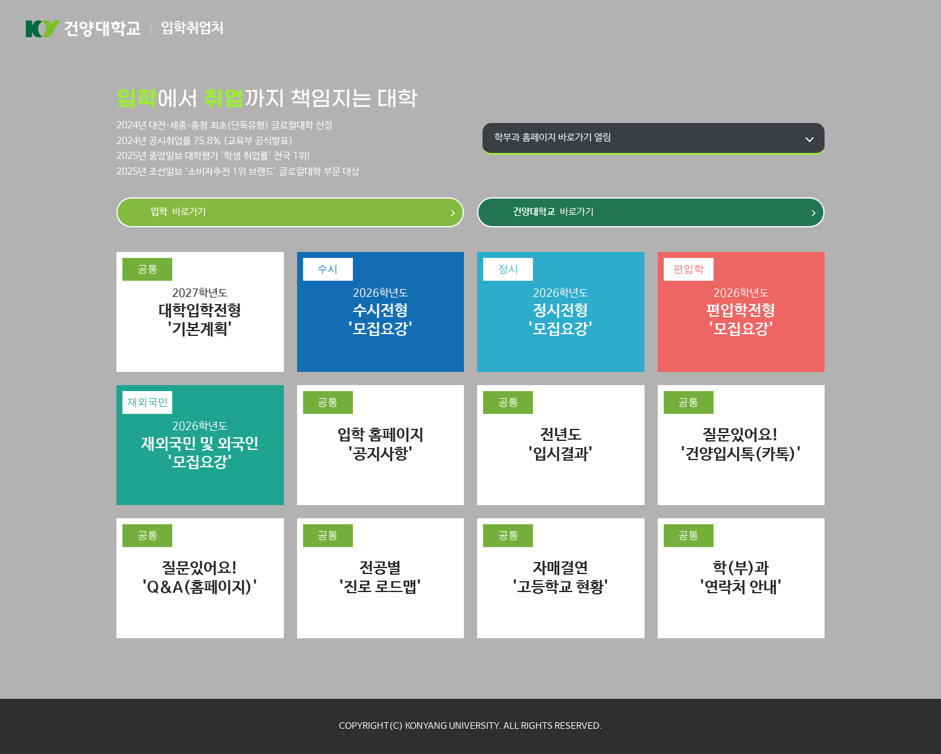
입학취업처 (192, 28)
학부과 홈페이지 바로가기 (553, 137)
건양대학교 (83, 28)
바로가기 (178, 212)
